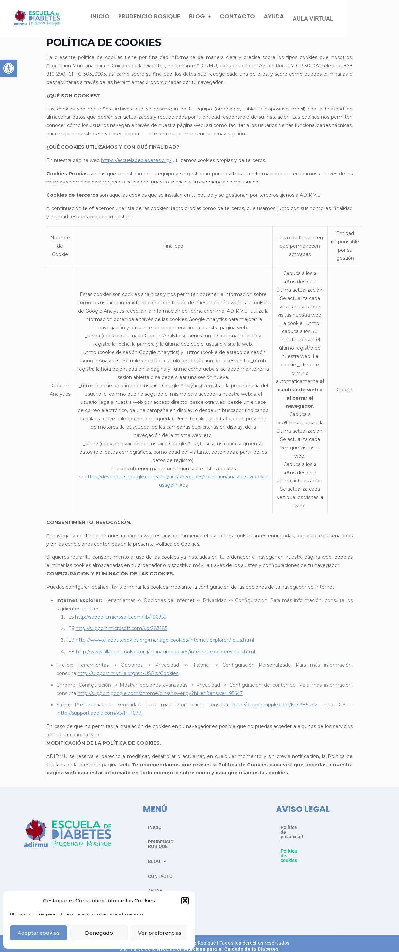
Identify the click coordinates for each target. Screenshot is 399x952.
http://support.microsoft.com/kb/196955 (120, 620)
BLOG (251, 20)
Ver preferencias (159, 933)
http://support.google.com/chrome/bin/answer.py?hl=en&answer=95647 (160, 696)
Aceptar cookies (39, 933)
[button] (8, 68)
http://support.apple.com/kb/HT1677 (99, 716)
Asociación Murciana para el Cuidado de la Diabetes (217, 943)
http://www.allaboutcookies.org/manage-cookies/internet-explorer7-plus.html (165, 643)
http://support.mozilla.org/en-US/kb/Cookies (127, 677)
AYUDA (325, 20)
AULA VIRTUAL (364, 20)
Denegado (99, 933)
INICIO (151, 20)
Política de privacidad (304, 830)
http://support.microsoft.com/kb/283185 (121, 632)
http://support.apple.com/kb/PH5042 (274, 708)
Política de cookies (301, 845)
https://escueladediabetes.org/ (136, 164)
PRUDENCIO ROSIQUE (201, 20)
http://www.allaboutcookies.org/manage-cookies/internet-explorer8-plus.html (165, 655)
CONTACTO (288, 20)
